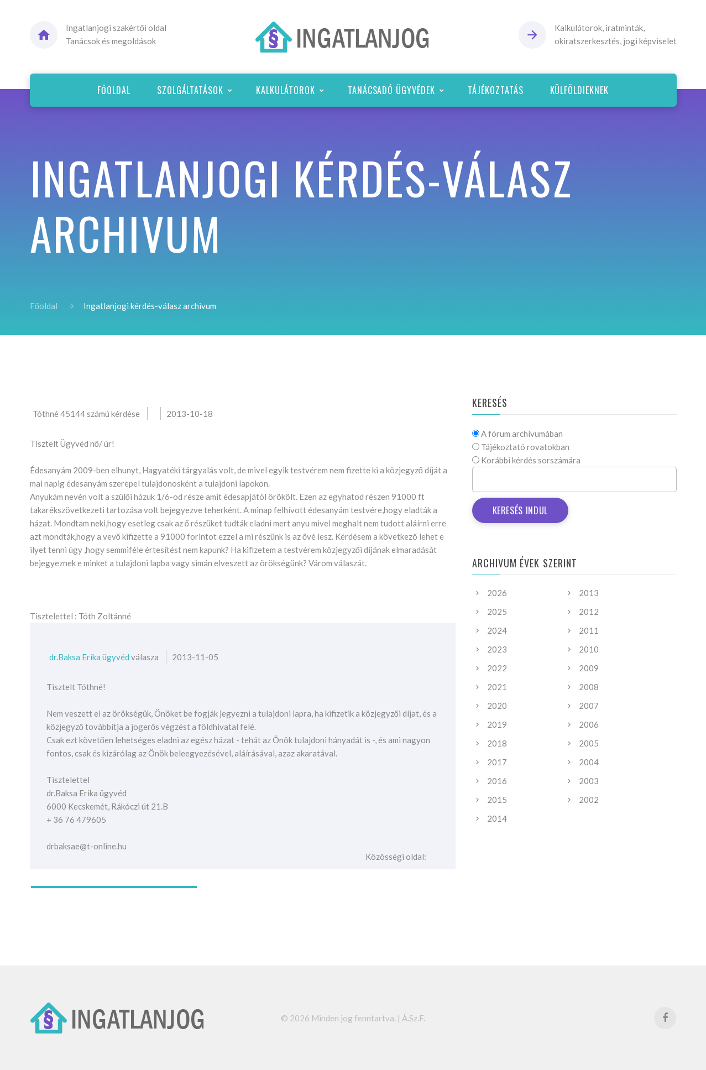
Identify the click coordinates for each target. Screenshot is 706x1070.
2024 (497, 630)
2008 (589, 687)
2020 (497, 706)
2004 (589, 762)
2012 (589, 612)
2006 (589, 724)
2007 (589, 706)
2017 (497, 762)
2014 (497, 818)
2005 (589, 743)
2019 (497, 724)
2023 (497, 649)
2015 (497, 800)
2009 (589, 668)
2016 (497, 781)
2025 (497, 612)
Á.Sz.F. (413, 1018)
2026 (497, 593)
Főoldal (43, 306)
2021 (497, 687)
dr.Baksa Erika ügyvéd (89, 657)
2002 (589, 800)
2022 (497, 668)
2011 (589, 630)
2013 (589, 593)
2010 (589, 649)
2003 (589, 781)
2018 (497, 743)
